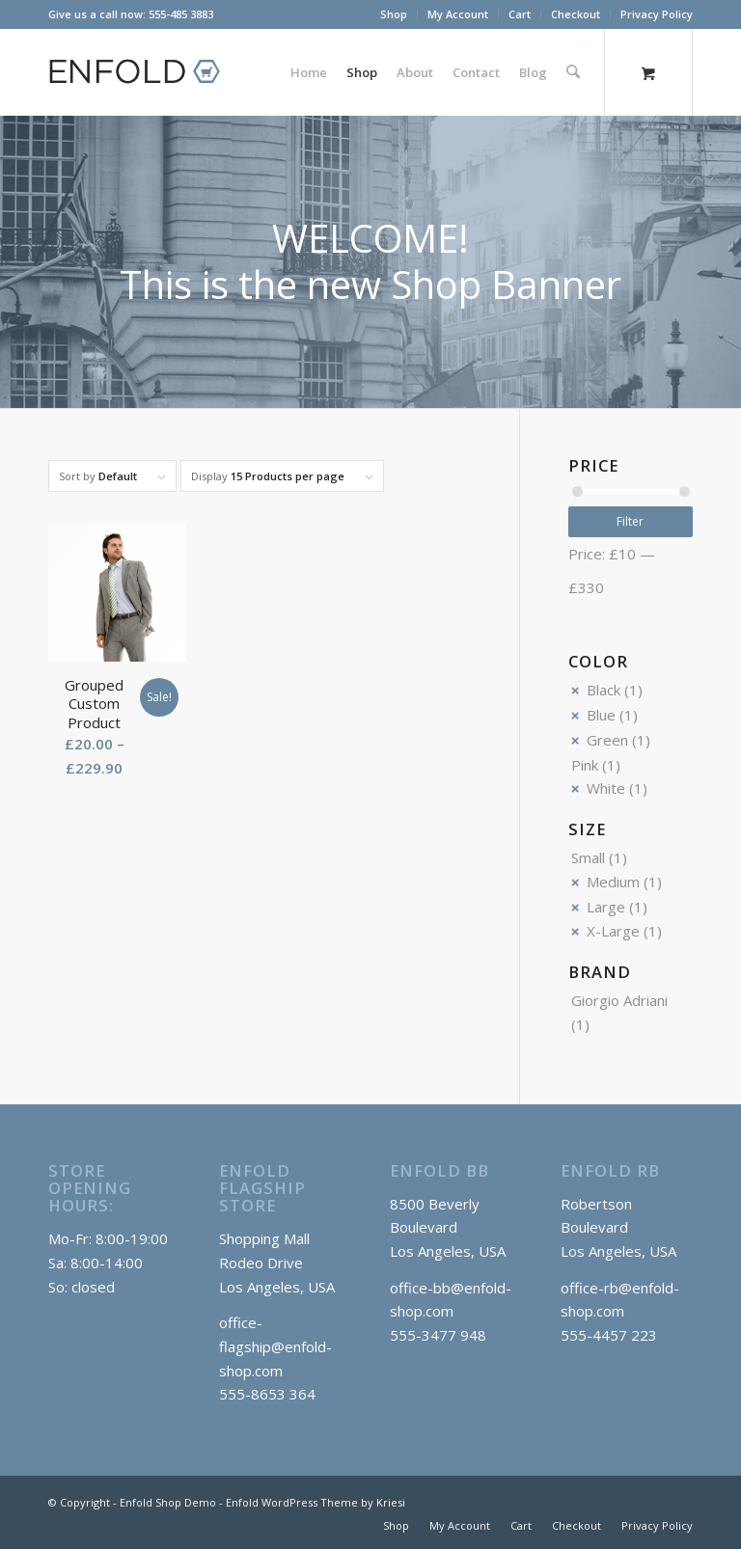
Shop (393, 14)
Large (606, 906)
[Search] (574, 72)
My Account (457, 14)
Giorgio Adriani (619, 1000)
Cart (519, 14)
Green (607, 739)
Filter (630, 521)
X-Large (613, 930)
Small (588, 857)
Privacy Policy (656, 14)
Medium (613, 881)
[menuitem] (394, 14)
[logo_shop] (142, 72)
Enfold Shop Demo (168, 1502)
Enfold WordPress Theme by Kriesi (315, 1502)
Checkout (575, 14)
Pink (584, 764)
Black (603, 689)
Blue (601, 714)
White (606, 788)
